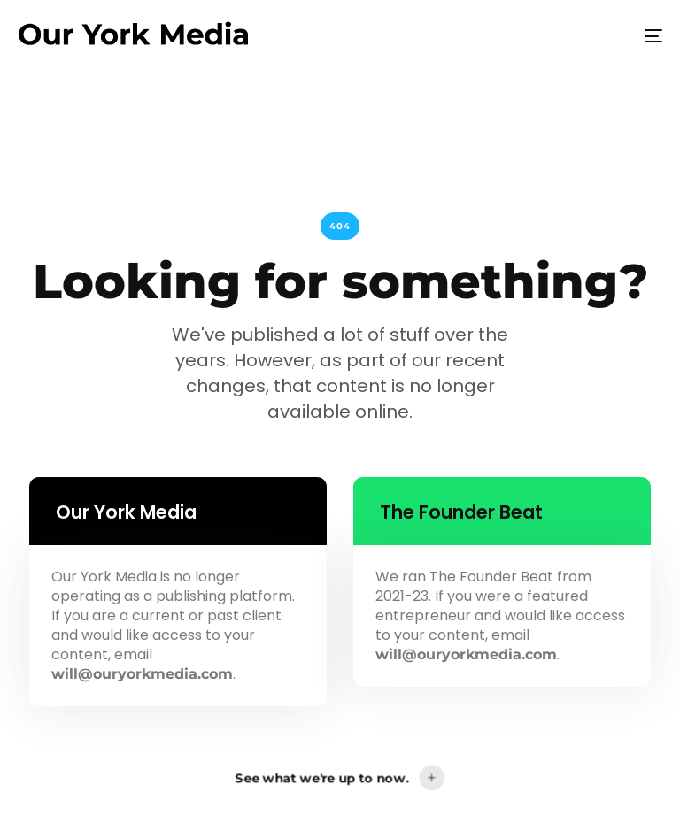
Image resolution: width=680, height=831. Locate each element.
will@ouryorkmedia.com (142, 674)
